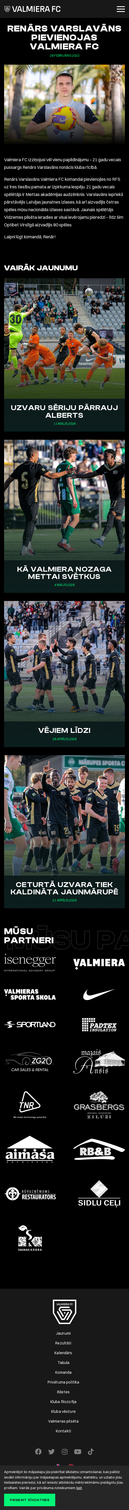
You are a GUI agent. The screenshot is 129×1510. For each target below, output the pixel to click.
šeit (79, 1488)
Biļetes (63, 1391)
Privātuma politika (63, 1382)
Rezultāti (63, 1343)
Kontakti (63, 1431)
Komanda (63, 1372)
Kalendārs (63, 1352)
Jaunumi (63, 1333)
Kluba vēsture (63, 1411)
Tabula (63, 1362)
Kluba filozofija (63, 1401)
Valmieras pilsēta (63, 1421)
